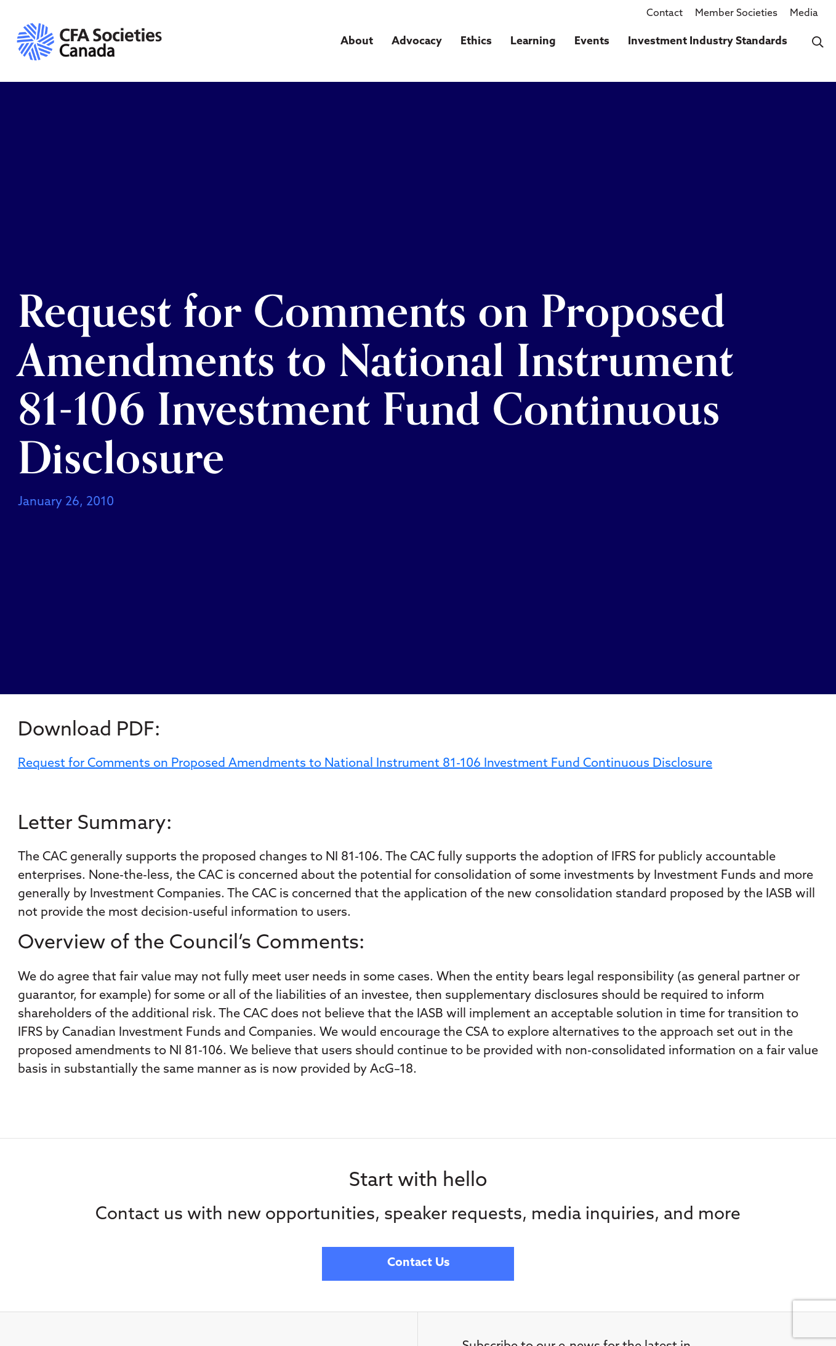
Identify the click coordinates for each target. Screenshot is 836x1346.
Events (591, 41)
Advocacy (417, 41)
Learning (533, 41)
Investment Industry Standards (707, 41)
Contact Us (418, 1263)
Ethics (476, 41)
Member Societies (736, 13)
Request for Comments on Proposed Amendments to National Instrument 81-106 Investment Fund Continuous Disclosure (365, 764)
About (356, 41)
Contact (664, 13)
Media (804, 13)
